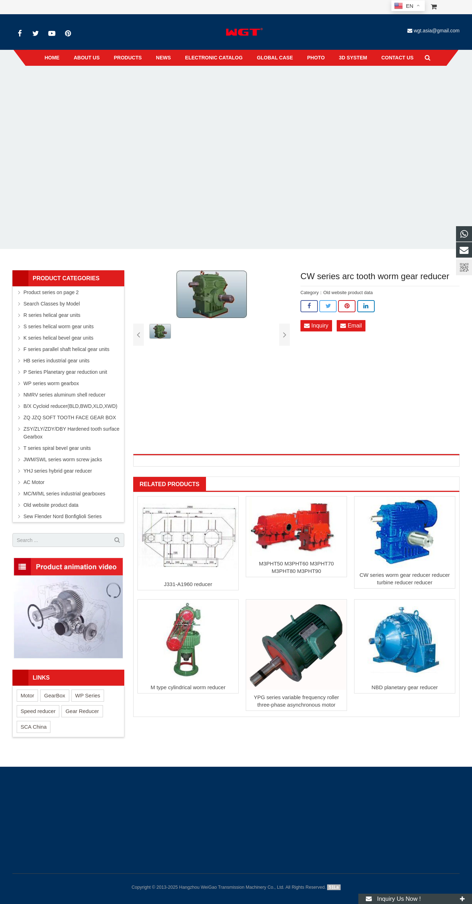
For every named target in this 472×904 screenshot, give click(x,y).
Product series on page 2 (51, 292)
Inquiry (316, 326)
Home (151, 81)
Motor (27, 695)
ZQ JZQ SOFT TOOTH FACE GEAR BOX (69, 417)
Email (351, 326)
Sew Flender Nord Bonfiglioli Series (62, 516)
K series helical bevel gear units (58, 338)
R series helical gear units (51, 315)
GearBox (54, 695)
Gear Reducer (82, 711)
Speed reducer (38, 711)
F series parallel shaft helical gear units (66, 349)
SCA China (34, 727)
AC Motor (33, 482)
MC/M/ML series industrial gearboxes (64, 493)
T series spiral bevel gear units (57, 448)
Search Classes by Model (51, 304)
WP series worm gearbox (51, 383)
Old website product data (216, 81)
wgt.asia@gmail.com (437, 30)
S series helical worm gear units (58, 326)
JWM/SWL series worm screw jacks (62, 459)
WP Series (88, 695)
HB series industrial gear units (56, 360)
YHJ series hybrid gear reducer (57, 471)
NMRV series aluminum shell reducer (64, 395)
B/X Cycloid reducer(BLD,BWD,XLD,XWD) (70, 406)
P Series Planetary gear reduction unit (65, 372)
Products (175, 81)
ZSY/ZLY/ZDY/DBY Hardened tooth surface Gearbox (71, 433)
